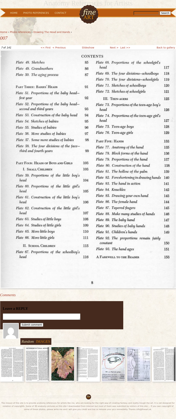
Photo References (36, 12)
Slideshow (88, 47)
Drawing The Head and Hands (51, 32)
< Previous (59, 47)
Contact (60, 12)
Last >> (125, 47)
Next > (114, 47)
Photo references (20, 32)
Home (3, 32)
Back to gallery (166, 47)
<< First (46, 47)
